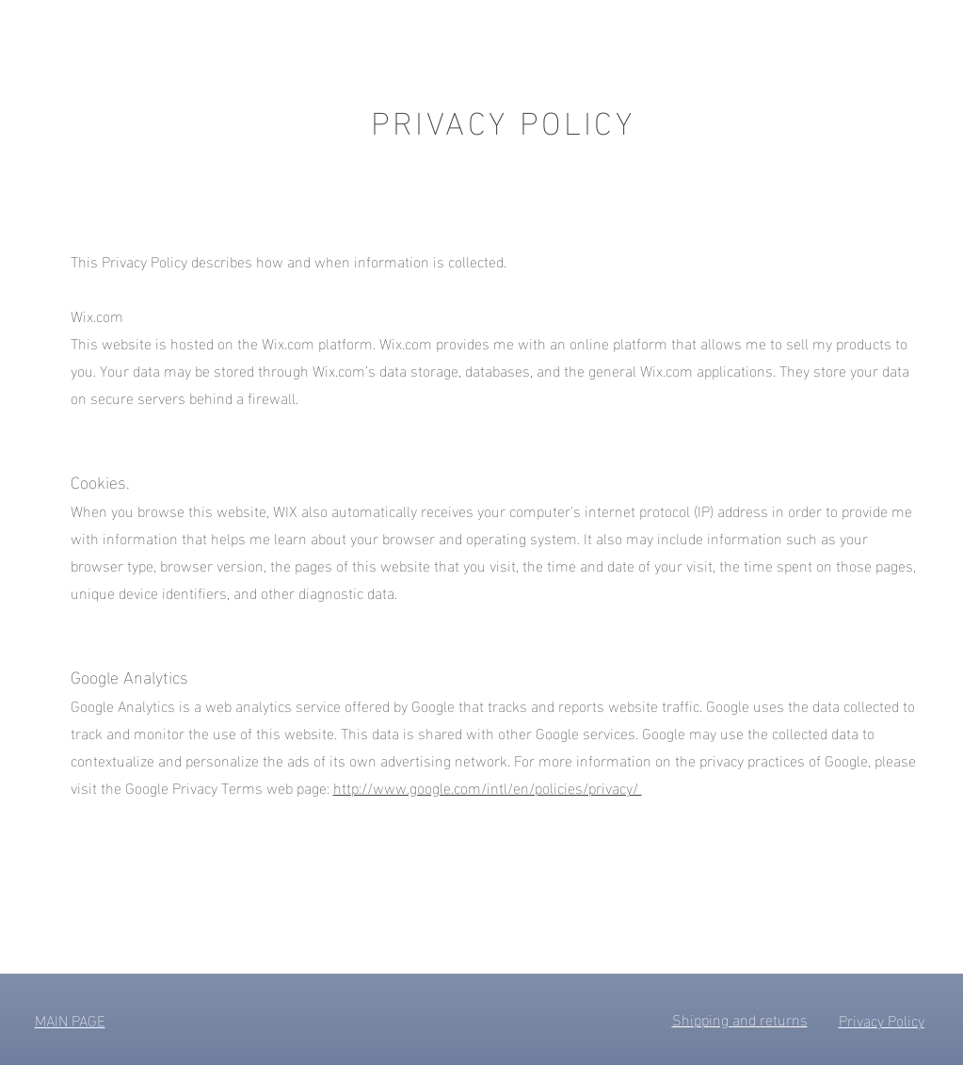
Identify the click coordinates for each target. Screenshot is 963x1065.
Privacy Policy (881, 1019)
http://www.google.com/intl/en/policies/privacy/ (487, 786)
